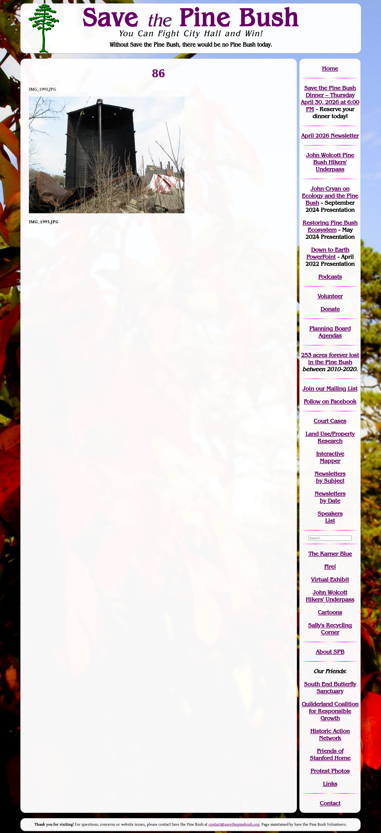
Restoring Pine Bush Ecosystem (330, 226)
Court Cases (330, 420)
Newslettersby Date (330, 497)
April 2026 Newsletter (330, 135)
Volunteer (330, 296)
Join (308, 388)
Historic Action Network (330, 734)
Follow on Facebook (330, 401)
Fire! (330, 566)
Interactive (330, 453)
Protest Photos (330, 770)
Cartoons (330, 612)
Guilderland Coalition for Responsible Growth (330, 711)
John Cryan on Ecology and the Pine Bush (330, 195)
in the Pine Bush (333, 358)
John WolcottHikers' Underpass (330, 596)
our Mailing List (335, 388)
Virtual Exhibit (330, 579)
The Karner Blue (330, 553)
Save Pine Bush (190, 17)
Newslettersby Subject (330, 477)
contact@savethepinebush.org (234, 824)
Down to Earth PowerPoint (327, 253)
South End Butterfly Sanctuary (330, 688)
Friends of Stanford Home (330, 754)
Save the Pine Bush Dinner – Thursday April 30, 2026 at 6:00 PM (330, 98)
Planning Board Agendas (330, 332)
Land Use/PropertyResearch (330, 437)
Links (330, 783)
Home (330, 68)
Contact (330, 803)
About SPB (330, 651)
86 (158, 73)
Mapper (330, 460)
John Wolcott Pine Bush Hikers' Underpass (330, 162)
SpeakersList (330, 517)
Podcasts (330, 276)
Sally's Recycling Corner (330, 629)
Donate (330, 309)
